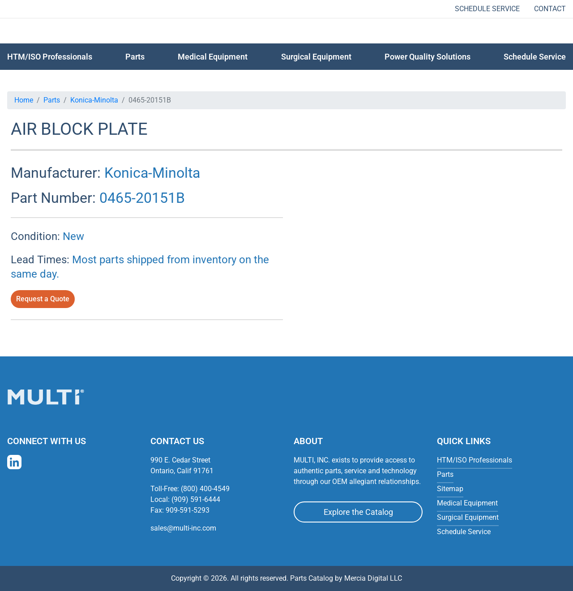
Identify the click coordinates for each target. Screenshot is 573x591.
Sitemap (450, 488)
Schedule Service (487, 8)
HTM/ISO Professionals (49, 56)
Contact (550, 8)
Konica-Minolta (94, 100)
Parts (51, 100)
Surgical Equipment (316, 56)
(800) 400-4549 (205, 488)
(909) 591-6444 (195, 499)
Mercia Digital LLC (373, 578)
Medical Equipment (213, 56)
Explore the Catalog (358, 512)
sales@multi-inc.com (183, 528)
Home (23, 100)
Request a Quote (42, 299)
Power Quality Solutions (427, 56)
